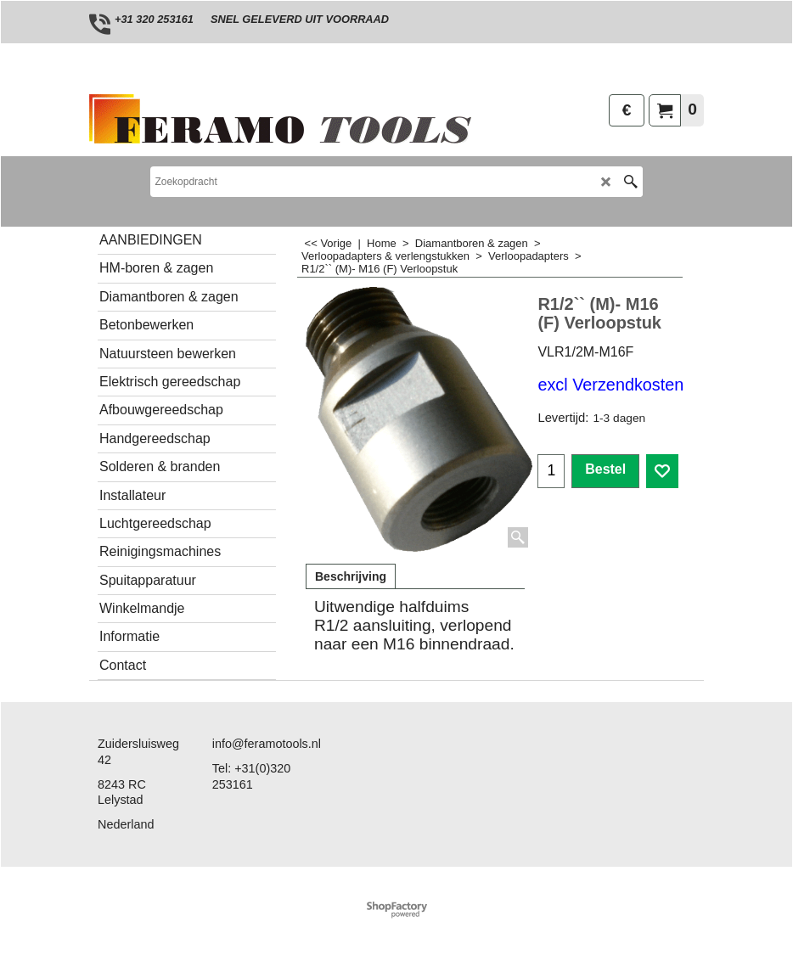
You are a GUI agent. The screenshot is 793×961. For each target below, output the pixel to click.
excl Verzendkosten (610, 384)
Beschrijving (350, 576)
